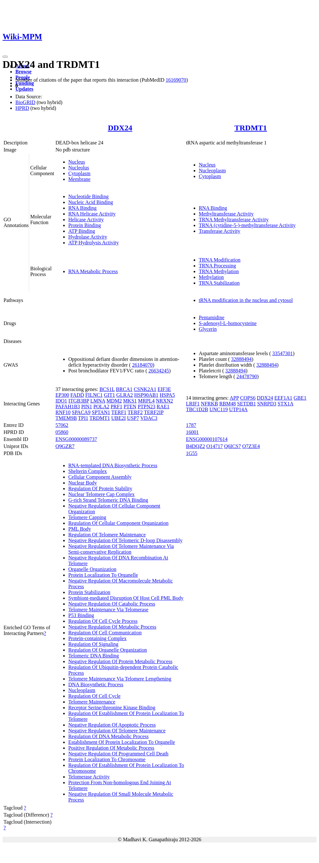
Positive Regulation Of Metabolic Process (111, 748)
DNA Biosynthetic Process (95, 684)
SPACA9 (81, 412)
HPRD (22, 108)
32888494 (241, 359)
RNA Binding (82, 208)
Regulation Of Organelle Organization (107, 650)
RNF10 (63, 412)
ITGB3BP (78, 400)
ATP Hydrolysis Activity (93, 242)
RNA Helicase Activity (92, 213)
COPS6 (248, 398)
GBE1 (300, 398)
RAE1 (163, 406)
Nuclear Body (82, 482)
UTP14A (238, 409)
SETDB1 (246, 403)
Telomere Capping (87, 517)
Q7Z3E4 (251, 446)
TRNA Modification (219, 260)
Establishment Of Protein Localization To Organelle (121, 742)
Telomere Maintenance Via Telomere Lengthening (119, 678)
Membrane (79, 179)
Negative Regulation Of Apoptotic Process (112, 725)
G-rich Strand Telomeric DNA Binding (108, 500)
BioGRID (25, 102)
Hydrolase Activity (87, 237)
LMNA (97, 400)
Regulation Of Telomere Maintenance (107, 534)
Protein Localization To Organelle (103, 575)
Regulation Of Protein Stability (100, 488)
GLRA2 (124, 395)
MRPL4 (146, 400)
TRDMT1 (250, 128)
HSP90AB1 (146, 395)
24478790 (246, 376)
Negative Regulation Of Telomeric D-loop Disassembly (125, 540)
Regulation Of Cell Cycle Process (103, 621)
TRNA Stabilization (219, 283)
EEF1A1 (283, 398)
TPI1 (83, 418)
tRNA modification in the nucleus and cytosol (246, 300)
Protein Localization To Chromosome (107, 759)
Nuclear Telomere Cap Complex (101, 494)
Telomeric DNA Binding (93, 655)
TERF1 (118, 412)
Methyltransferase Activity (226, 213)
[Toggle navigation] (5, 57)
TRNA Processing (217, 265)
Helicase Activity (86, 219)
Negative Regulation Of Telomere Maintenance (116, 730)
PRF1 (116, 406)
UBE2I (118, 418)
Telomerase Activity (89, 776)
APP (234, 398)
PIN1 (86, 406)
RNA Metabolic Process (93, 271)
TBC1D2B (197, 409)
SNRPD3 (266, 403)
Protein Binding (84, 225)
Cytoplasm (79, 173)
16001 (192, 432)
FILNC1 (94, 395)
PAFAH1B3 (67, 406)
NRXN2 (164, 400)
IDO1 (61, 400)
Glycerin (208, 329)
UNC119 (218, 409)
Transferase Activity (219, 231)
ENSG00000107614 (207, 439)
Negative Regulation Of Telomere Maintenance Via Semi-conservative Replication (121, 549)
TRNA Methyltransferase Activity (234, 219)
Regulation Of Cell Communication (105, 632)
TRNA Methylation (219, 271)
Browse (23, 71)
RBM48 (227, 403)
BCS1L (106, 389)
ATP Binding (81, 231)
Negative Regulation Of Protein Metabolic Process (120, 661)
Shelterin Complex (87, 471)
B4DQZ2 (195, 446)
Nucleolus (78, 167)
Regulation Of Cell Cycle (94, 696)
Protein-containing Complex (97, 638)
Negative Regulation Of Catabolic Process (111, 604)
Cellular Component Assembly (99, 477)
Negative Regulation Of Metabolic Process (112, 627)
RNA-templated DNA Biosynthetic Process (112, 465)
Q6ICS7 (232, 446)
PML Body (79, 529)
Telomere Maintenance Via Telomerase (108, 609)
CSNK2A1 (145, 389)
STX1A (285, 403)
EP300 (62, 395)
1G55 (191, 453)
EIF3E (164, 389)
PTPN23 (146, 406)
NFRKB (209, 403)
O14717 (214, 446)
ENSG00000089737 (76, 439)
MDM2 (114, 400)
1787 (191, 425)
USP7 (133, 418)
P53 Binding (81, 615)
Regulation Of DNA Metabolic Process (108, 736)
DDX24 (120, 128)
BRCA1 (124, 389)
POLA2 (101, 406)
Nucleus (76, 162)
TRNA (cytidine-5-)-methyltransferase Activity (247, 225)
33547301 (282, 353)
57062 (61, 425)
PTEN (129, 406)
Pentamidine (211, 317)
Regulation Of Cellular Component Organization (118, 523)
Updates (24, 89)
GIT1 (109, 395)
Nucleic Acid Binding (90, 202)
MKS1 (130, 400)
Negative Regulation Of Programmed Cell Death (118, 753)
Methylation (211, 277)
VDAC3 (148, 418)
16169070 (176, 80)
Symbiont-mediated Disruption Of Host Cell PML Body (125, 598)
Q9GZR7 (65, 446)
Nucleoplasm (212, 170)
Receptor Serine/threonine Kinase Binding (111, 707)
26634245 (158, 370)
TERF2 (135, 412)
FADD (77, 395)
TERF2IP (154, 412)
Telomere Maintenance (91, 701)
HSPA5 (167, 395)
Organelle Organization (92, 569)
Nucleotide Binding (88, 196)
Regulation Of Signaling (93, 644)
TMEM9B (66, 418)
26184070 (142, 365)
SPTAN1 (101, 412)
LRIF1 (193, 403)
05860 (61, 432)
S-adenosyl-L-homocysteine (227, 323)
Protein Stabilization (89, 592)
